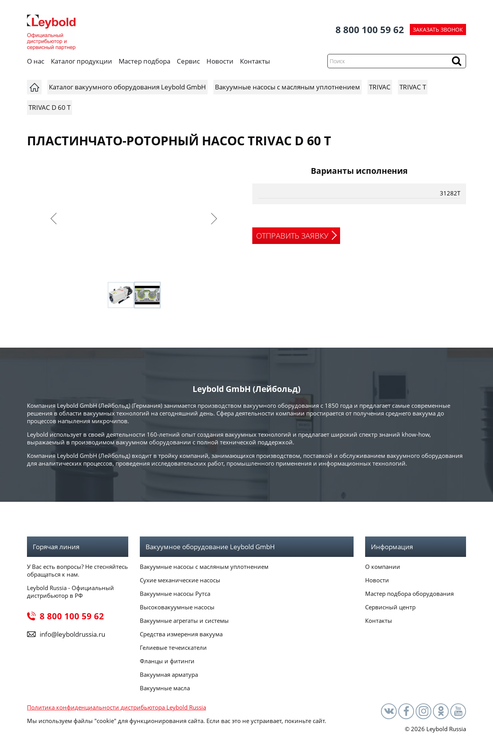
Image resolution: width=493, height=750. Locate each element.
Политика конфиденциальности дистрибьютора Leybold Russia (116, 707)
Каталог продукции (81, 61)
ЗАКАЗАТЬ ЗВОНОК (438, 29)
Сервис (188, 61)
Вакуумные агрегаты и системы (184, 620)
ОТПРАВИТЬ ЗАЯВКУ (292, 235)
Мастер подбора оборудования (409, 593)
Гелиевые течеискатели (173, 647)
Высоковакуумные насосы (177, 607)
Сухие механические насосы (180, 580)
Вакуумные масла (165, 688)
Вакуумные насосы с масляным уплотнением (204, 566)
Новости (219, 61)
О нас (35, 61)
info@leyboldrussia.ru (72, 634)
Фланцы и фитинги (167, 661)
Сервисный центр (390, 607)
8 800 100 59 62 (369, 29)
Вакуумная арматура (169, 674)
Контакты (255, 61)
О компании (382, 566)
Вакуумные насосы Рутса (175, 593)
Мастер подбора (144, 61)
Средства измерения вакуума (181, 634)
